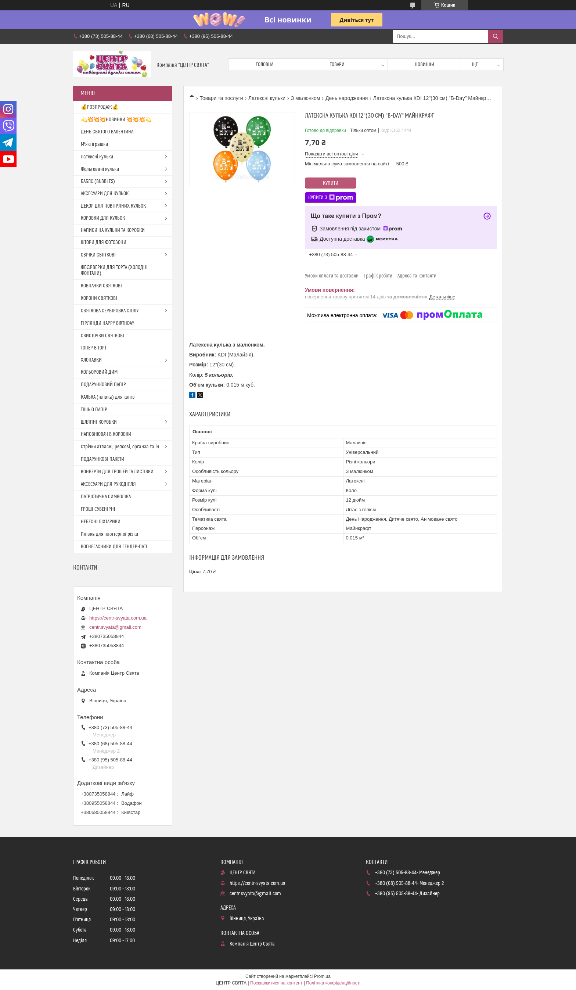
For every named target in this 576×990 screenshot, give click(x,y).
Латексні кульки (266, 98)
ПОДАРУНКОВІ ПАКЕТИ (102, 459)
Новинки (424, 65)
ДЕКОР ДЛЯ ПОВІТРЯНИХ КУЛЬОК (113, 206)
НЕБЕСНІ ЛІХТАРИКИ (100, 522)
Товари (337, 65)
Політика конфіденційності (333, 983)
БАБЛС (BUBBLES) (98, 181)
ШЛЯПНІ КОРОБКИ (99, 422)
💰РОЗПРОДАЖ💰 (99, 107)
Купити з (330, 197)
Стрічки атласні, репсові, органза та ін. (120, 447)
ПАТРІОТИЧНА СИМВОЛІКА (106, 497)
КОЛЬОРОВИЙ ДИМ (99, 372)
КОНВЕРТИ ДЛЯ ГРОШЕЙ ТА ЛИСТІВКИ (117, 472)
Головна (264, 65)
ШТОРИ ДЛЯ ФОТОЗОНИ (103, 242)
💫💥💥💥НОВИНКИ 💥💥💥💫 (116, 120)
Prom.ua (322, 976)
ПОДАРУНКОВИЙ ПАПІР (103, 385)
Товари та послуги (221, 98)
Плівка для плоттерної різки (109, 534)
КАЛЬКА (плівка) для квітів (108, 397)
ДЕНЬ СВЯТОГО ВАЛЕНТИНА (107, 132)
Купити (330, 183)
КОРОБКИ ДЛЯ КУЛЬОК (103, 218)
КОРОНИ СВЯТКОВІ (99, 298)
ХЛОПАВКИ (91, 360)
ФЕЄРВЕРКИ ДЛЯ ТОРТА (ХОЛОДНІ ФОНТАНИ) (114, 270)
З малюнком (305, 98)
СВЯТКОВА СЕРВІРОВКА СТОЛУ (109, 311)
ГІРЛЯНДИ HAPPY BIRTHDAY (107, 323)
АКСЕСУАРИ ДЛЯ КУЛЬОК (105, 194)
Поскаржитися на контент (276, 983)
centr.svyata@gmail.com (115, 627)
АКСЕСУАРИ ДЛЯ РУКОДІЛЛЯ (108, 484)
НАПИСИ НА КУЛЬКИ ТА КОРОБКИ (113, 230)
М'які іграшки (94, 144)
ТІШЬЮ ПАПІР (94, 410)
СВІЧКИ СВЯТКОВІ (98, 255)
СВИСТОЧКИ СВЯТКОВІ (102, 336)
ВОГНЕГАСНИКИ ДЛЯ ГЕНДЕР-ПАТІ (114, 547)
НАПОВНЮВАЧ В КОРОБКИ (106, 434)
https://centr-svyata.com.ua (118, 618)
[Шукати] (495, 36)
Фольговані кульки (100, 169)
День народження (346, 98)
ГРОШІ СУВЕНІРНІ (98, 509)
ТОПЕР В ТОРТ (94, 348)
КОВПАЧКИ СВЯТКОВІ (101, 286)
